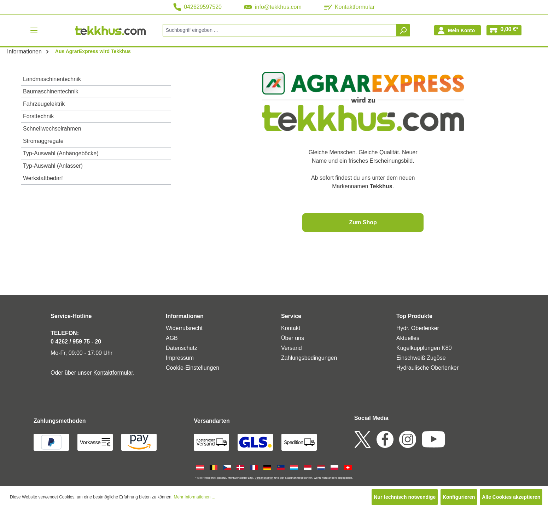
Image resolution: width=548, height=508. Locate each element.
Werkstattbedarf (43, 178)
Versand (291, 348)
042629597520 (197, 7)
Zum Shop (363, 222)
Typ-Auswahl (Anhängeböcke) (60, 153)
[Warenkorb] (503, 30)
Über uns (292, 338)
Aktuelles (407, 338)
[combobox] (280, 30)
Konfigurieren (459, 497)
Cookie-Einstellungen (192, 368)
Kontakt (290, 328)
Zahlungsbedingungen (309, 358)
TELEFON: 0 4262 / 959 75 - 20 (76, 337)
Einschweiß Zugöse (421, 358)
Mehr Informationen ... (194, 497)
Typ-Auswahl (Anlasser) (53, 166)
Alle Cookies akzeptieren (511, 497)
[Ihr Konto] (457, 30)
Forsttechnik (38, 116)
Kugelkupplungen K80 (424, 348)
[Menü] (34, 30)
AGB (172, 338)
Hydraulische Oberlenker (427, 368)
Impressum (180, 358)
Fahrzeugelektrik (44, 104)
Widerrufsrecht (184, 328)
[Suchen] (403, 30)
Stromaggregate (43, 141)
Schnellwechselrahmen (52, 129)
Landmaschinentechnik (52, 79)
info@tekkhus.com (273, 7)
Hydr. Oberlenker (417, 328)
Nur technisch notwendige (405, 497)
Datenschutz (181, 348)
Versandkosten (264, 477)
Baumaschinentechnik (50, 91)
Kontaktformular (349, 7)
